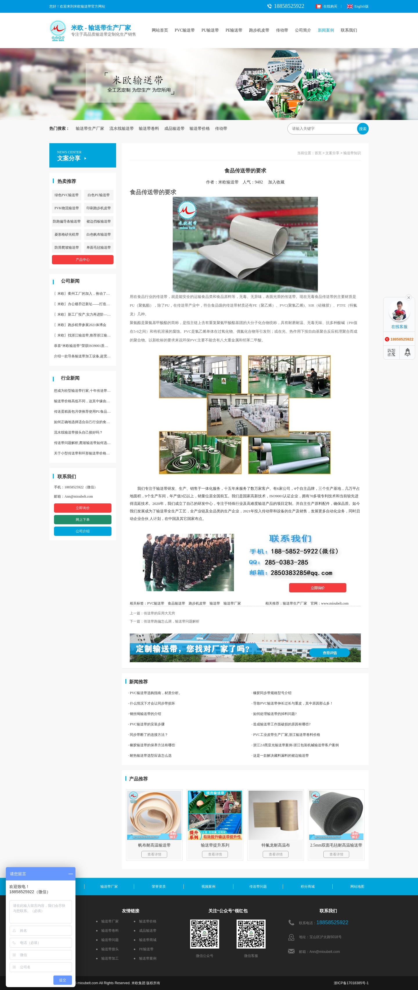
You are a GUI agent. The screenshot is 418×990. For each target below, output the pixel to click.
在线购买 (326, 6)
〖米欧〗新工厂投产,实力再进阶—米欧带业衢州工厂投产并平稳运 (85, 314)
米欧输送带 (228, 182)
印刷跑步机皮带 (99, 208)
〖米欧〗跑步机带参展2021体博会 (80, 325)
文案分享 (332, 153)
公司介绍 (83, 531)
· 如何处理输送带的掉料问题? (273, 714)
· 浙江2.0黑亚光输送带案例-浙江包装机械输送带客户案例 (295, 745)
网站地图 (357, 887)
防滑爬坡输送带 (67, 247)
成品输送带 (174, 128)
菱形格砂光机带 (67, 234)
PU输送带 (210, 30)
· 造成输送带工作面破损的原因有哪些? (280, 724)
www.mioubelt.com (335, 603)
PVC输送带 (185, 30)
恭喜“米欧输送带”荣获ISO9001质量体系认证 (85, 346)
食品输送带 (176, 603)
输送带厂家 (232, 603)
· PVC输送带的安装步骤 (146, 724)
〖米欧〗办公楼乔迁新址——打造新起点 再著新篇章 (85, 304)
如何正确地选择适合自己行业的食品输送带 (85, 422)
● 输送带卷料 (107, 931)
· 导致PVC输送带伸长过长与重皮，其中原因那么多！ (292, 703)
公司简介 (303, 30)
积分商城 (308, 887)
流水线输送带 (121, 128)
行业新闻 (70, 378)
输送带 (215, 603)
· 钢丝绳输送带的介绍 (144, 714)
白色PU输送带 (98, 195)
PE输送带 (234, 30)
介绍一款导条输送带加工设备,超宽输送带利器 (85, 356)
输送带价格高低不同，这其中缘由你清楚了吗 (85, 401)
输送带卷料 (149, 128)
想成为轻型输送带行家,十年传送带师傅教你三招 (85, 391)
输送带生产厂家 (90, 128)
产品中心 (83, 260)
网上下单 (83, 520)
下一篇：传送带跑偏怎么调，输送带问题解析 (164, 621)
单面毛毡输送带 (99, 247)
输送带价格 (200, 128)
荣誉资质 (159, 887)
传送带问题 (258, 887)
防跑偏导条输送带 (67, 221)
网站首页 (160, 30)
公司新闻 (70, 281)
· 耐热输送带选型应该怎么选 (150, 756)
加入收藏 (278, 182)
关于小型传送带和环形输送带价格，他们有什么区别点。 (85, 453)
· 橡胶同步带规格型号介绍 (271, 693)
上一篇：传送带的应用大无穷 (152, 613)
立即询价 (83, 508)
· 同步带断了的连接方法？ (148, 735)
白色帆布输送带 (99, 234)
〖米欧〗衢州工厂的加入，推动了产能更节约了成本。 (85, 294)
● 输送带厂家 (107, 921)
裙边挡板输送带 (99, 221)
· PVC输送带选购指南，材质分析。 (155, 693)
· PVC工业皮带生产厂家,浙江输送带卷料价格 (285, 735)
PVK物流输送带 (67, 208)
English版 (358, 6)
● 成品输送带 (145, 931)
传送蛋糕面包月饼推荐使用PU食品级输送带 (85, 412)
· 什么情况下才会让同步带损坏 (151, 703)
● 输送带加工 (107, 958)
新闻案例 (326, 30)
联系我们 (349, 30)
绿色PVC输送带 (67, 195)
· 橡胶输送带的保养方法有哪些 (151, 745)
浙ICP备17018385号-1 (351, 983)
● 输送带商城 (145, 940)
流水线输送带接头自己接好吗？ (78, 432)
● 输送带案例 (145, 958)
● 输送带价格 (145, 921)
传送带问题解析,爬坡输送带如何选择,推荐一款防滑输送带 (85, 443)
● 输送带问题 (107, 940)
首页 (318, 153)
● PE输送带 (144, 949)
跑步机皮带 (259, 30)
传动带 (282, 30)
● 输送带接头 (107, 949)
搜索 (363, 129)
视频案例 (208, 887)
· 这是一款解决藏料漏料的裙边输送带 (280, 756)
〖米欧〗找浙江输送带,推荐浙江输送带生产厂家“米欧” (85, 335)
